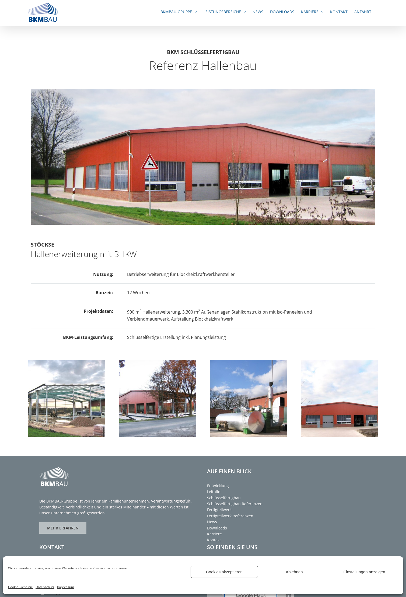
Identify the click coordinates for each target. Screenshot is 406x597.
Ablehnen (294, 572)
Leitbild (213, 491)
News (212, 521)
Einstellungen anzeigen (364, 572)
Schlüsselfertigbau (224, 497)
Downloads (217, 528)
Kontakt (214, 539)
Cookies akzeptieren (224, 572)
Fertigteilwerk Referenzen (230, 515)
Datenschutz (45, 587)
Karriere (214, 533)
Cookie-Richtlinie (20, 587)
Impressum (65, 587)
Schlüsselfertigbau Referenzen (234, 503)
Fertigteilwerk (219, 509)
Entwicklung (218, 485)
